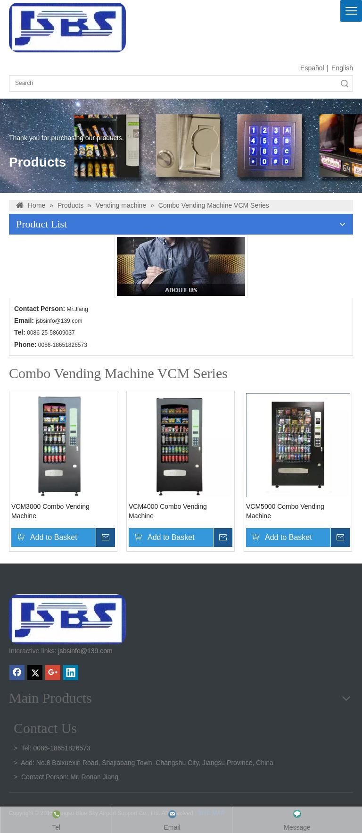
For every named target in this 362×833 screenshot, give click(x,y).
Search (345, 83)
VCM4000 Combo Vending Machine (168, 511)
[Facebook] (17, 672)
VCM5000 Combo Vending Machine (285, 511)
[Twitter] (34, 672)
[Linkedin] (70, 672)
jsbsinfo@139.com (59, 321)
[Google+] (52, 672)
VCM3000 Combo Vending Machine (50, 511)
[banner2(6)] (181, 266)
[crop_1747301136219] (67, 619)
